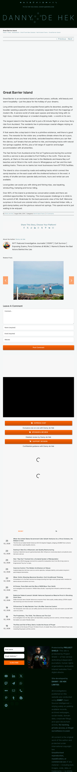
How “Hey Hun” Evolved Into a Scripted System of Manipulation (35, 559)
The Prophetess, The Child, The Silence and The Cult (32, 615)
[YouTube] (6, 676)
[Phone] (21, 690)
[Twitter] (21, 676)
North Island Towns (39, 213)
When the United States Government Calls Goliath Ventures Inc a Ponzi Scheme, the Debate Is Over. (43, 540)
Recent (20, 531)
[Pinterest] (6, 698)
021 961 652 (29, 7)
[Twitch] (6, 683)
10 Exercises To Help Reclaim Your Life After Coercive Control (35, 606)
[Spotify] (6, 705)
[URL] (38, 339)
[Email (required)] (38, 333)
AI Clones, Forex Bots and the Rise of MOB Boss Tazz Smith (34, 586)
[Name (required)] (38, 327)
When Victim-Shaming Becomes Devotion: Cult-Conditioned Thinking (38, 577)
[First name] (14, 649)
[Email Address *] (14, 656)
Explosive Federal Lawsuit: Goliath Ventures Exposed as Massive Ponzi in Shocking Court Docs (43, 596)
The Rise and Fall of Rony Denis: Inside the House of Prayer (34, 625)
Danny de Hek (9, 213)
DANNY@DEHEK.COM (46, 7)
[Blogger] (21, 698)
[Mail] (13, 690)
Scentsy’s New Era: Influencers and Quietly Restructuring (33, 550)
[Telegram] (13, 683)
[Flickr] (6, 690)
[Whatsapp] (21, 683)
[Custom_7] (17, 703)
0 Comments (50, 213)
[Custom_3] (12, 703)
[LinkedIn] (13, 676)
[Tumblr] (13, 698)
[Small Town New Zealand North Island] (38, 67)
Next (70, 39)
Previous (62, 39)
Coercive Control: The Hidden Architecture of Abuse (31, 568)
